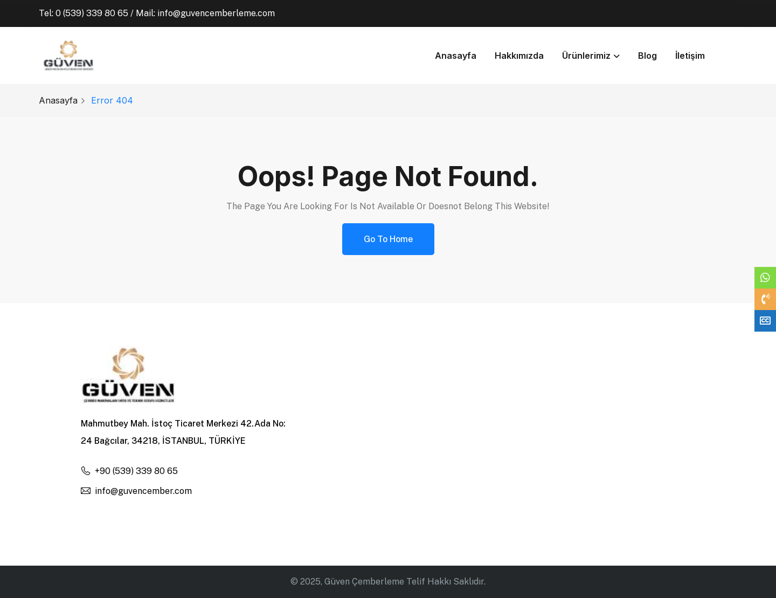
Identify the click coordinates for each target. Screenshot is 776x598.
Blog (647, 55)
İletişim (690, 55)
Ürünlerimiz (586, 55)
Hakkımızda (519, 55)
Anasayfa (455, 55)
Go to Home (388, 239)
